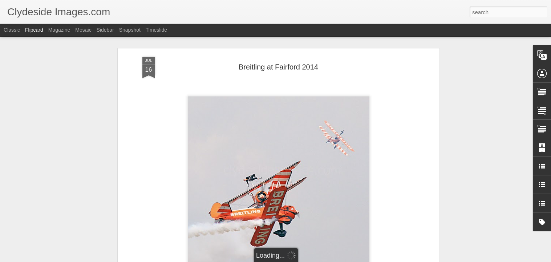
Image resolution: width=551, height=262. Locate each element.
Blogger (298, 258)
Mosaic (83, 30)
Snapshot (130, 30)
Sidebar (105, 30)
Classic (12, 30)
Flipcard (34, 30)
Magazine (59, 30)
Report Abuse (319, 258)
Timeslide (156, 30)
